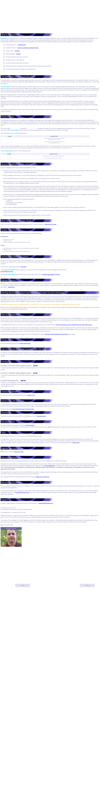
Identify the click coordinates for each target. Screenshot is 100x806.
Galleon (17, 51)
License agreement (49, 465)
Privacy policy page (25, 343)
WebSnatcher (21, 45)
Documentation (30, 425)
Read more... (11, 287)
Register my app (18, 452)
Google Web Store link (7, 271)
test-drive (23, 267)
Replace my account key (42, 477)
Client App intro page (50, 224)
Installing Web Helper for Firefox (51, 274)
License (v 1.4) (31, 395)
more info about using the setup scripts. (23, 409)
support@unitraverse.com (22, 492)
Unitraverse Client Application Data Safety (56, 334)
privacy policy (76, 442)
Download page (41, 416)
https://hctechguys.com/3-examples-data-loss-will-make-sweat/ (74, 325)
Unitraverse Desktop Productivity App (27, 48)
